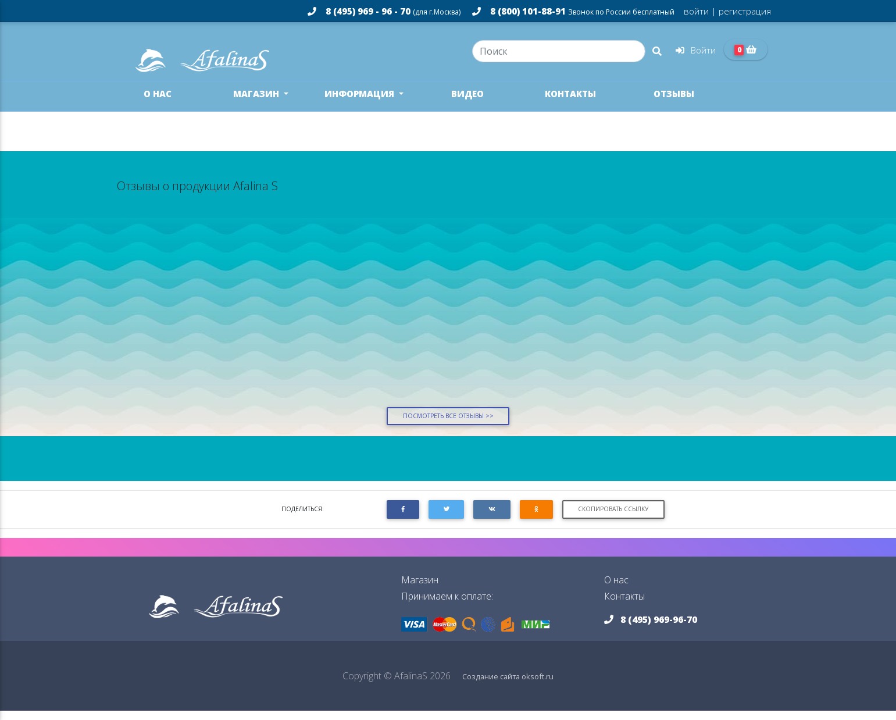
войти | (700, 11)
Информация (360, 103)
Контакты (570, 103)
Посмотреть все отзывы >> (448, 425)
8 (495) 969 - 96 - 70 (384, 11)
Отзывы (674, 103)
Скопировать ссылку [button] (613, 518)
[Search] (558, 56)
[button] (403, 518)
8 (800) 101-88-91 (573, 11)
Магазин (257, 103)
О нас (158, 103)
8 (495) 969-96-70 (650, 628)
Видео (467, 103)
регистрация (743, 11)
